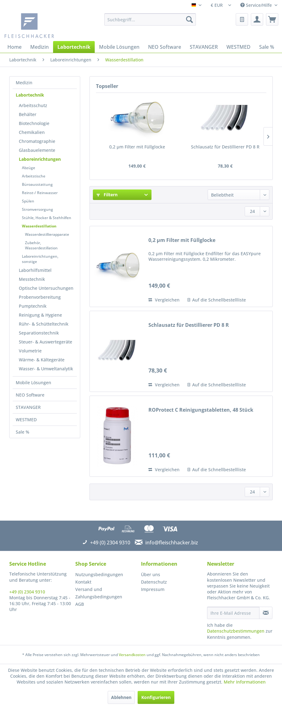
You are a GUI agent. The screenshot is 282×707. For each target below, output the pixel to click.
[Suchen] (189, 19)
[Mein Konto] (257, 19)
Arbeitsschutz (33, 105)
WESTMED (26, 419)
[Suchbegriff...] (150, 19)
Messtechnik (32, 279)
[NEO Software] (164, 47)
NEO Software (30, 395)
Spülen (28, 201)
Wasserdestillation (39, 226)
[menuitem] (150, 19)
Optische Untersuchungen (46, 288)
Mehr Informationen (245, 682)
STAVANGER (28, 407)
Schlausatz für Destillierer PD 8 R (225, 147)
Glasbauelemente (37, 150)
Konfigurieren (156, 697)
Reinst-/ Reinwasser (40, 192)
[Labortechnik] (74, 47)
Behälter (27, 114)
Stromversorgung (37, 209)
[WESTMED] (238, 47)
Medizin (24, 82)
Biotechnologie (34, 123)
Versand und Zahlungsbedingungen (98, 593)
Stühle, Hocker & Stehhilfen (46, 217)
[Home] (14, 47)
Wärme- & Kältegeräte (41, 360)
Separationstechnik (39, 333)
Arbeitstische (33, 176)
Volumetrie (30, 351)
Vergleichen (164, 300)
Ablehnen (121, 697)
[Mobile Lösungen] (119, 47)
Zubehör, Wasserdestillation (41, 245)
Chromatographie (37, 141)
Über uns (150, 574)
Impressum (152, 589)
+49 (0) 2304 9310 (27, 592)
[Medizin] (39, 47)
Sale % (22, 432)
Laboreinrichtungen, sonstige (40, 259)
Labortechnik (30, 95)
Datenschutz (154, 582)
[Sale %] (267, 47)
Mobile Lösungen (33, 382)
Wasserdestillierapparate (47, 234)
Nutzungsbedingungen (99, 574)
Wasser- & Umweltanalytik (46, 369)
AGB (79, 604)
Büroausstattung (37, 184)
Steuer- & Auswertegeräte (45, 342)
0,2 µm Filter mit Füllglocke (137, 147)
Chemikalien (32, 132)
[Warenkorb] (272, 19)
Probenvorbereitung (40, 297)
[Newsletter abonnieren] (265, 613)
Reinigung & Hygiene (40, 315)
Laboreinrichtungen (40, 159)
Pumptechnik (33, 306)
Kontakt (83, 582)
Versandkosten (132, 654)
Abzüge (28, 167)
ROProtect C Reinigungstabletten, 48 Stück (200, 410)
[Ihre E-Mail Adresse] (233, 613)
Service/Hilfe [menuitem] (256, 5)
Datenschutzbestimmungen (235, 631)
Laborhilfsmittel (35, 270)
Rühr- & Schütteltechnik (43, 324)
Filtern (107, 195)
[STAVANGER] (203, 47)
